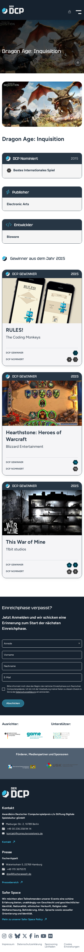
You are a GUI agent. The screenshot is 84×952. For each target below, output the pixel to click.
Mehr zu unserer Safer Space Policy (22, 919)
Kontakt (6, 841)
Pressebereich (10, 882)
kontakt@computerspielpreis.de (25, 833)
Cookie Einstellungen (72, 945)
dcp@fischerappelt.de (19, 874)
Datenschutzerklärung (26, 692)
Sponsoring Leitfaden (51, 945)
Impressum (8, 944)
